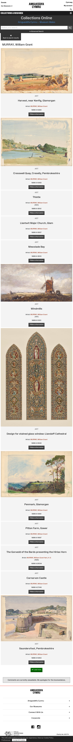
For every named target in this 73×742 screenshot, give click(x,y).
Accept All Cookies (19, 740)
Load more (36, 670)
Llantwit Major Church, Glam (36, 223)
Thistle (36, 197)
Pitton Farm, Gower (36, 528)
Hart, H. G (47, 558)
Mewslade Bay (36, 246)
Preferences (5, 740)
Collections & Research (12, 13)
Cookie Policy (48, 738)
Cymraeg (69, 2)
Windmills (36, 308)
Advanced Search (36, 31)
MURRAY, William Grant (38, 106)
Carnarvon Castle (36, 577)
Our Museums (6, 6)
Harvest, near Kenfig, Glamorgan (36, 100)
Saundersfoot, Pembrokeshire (36, 648)
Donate (3, 2)
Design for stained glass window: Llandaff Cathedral (36, 433)
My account (68, 5)
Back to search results (11, 37)
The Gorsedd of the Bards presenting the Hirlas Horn (36, 551)
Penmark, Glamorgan (36, 504)
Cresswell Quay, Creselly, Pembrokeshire (36, 173)
